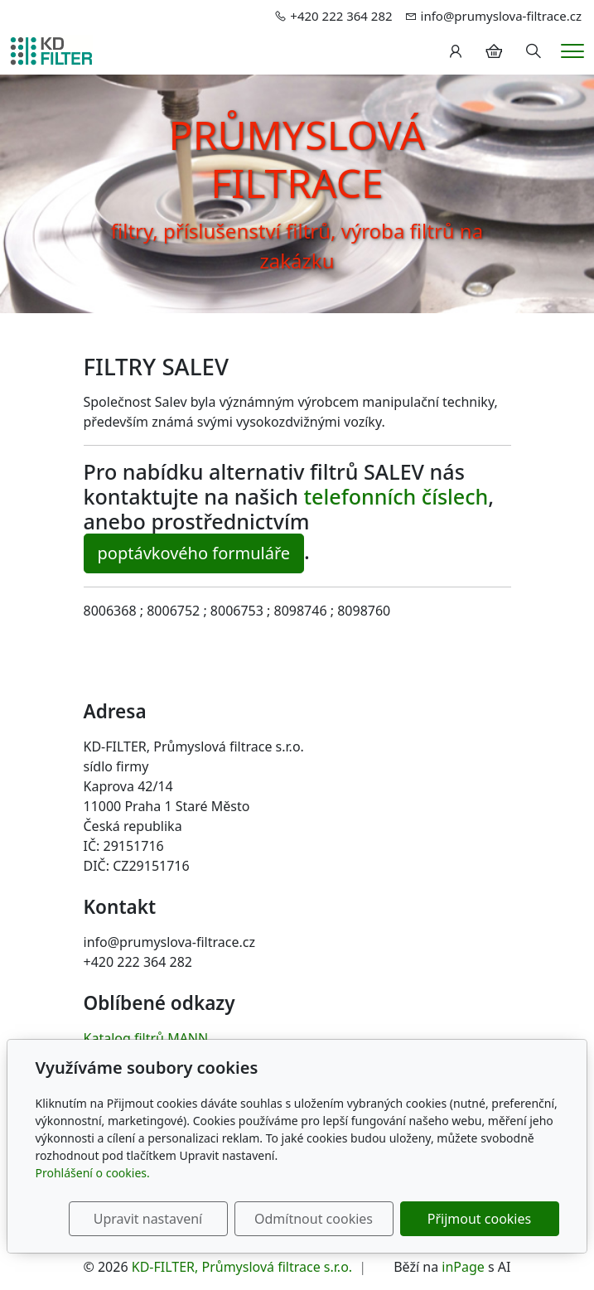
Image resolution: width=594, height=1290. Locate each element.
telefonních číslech (396, 496)
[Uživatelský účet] (455, 51)
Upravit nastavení (148, 1219)
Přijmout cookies (479, 1219)
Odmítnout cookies (313, 1219)
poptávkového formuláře (194, 553)
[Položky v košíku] (493, 51)
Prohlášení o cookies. (93, 1173)
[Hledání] (533, 51)
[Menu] (572, 51)
